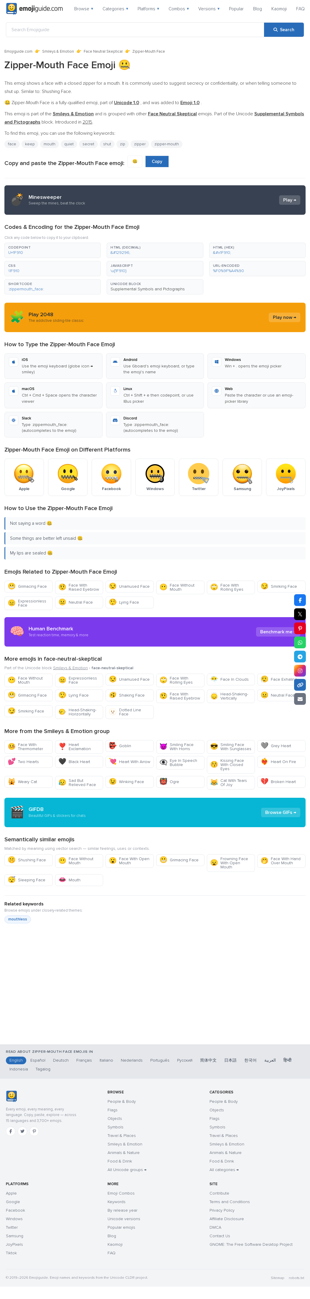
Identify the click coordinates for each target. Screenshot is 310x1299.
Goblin (120, 746)
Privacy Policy (222, 1210)
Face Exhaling (278, 679)
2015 (87, 122)
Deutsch (61, 1060)
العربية (270, 1060)
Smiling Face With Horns (176, 746)
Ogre (169, 782)
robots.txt (296, 1278)
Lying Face (124, 602)
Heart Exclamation (74, 746)
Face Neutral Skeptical (103, 51)
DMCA (215, 1227)
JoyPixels (14, 1244)
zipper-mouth (166, 143)
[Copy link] (300, 685)
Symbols (115, 1127)
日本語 (230, 1060)
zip (122, 143)
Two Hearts (23, 762)
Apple (11, 1193)
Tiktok (11, 1252)
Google (13, 1201)
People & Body (122, 1101)
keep (30, 143)
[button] (52, 250)
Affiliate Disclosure (227, 1218)
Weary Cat (22, 782)
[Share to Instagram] (300, 671)
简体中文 (208, 1060)
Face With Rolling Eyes (226, 587)
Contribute (219, 1193)
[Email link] (300, 699)
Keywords (117, 1201)
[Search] (284, 30)
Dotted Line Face (125, 712)
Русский (184, 1060)
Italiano (106, 1060)
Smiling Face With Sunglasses (230, 746)
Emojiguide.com (18, 51)
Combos (179, 8)
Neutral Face (75, 602)
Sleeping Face (26, 880)
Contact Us (220, 1235)
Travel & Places (122, 1135)
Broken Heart (278, 782)
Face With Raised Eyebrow (78, 587)
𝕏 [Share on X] (300, 614)
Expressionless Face (27, 603)
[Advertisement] (150, 1006)
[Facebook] (10, 1131)
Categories (115, 8)
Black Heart (74, 762)
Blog (257, 8)
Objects (115, 1118)
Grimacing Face (27, 586)
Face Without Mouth (176, 587)
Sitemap (277, 1278)
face (12, 143)
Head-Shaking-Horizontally (77, 712)
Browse (83, 8)
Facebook (15, 1210)
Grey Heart (275, 746)
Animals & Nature (124, 1152)
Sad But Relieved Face (77, 782)
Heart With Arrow (129, 762)
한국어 (250, 1060)
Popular (236, 8)
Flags (113, 1110)
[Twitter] (22, 1131)
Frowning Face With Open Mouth (229, 863)
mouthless (17, 919)
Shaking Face (127, 695)
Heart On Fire (278, 762)
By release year (122, 1210)
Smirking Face (278, 586)
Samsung (14, 1235)
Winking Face (126, 782)
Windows (14, 1218)
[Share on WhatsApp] (300, 642)
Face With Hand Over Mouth (280, 860)
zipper (140, 143)
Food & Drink (120, 1161)
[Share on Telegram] (300, 656)
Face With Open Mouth (129, 860)
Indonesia (18, 1069)
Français (84, 1060)
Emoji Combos (121, 1193)
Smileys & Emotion (58, 51)
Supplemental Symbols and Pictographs (148, 289)
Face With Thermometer (25, 746)
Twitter (12, 1227)
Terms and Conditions (230, 1201)
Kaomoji (279, 8)
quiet (69, 143)
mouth (49, 143)
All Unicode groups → (127, 1169)
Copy (157, 161)
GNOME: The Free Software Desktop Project (251, 1244)
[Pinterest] (34, 1131)
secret (88, 143)
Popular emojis (121, 1227)
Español (37, 1060)
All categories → (224, 1169)
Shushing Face (27, 860)
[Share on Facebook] (300, 600)
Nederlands (132, 1060)
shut (107, 143)
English (16, 1060)
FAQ (300, 8)
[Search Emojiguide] (135, 30)
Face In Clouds (229, 679)
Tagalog (43, 1069)
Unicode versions (124, 1218)
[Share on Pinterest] (300, 628)
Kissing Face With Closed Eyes (227, 764)
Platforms (148, 8)
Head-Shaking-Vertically (229, 696)
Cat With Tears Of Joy (228, 782)
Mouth (69, 880)
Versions (209, 8)
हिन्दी (287, 1060)
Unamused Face (129, 586)
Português (159, 1060)
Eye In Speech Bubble (178, 762)
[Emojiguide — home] (34, 9)
